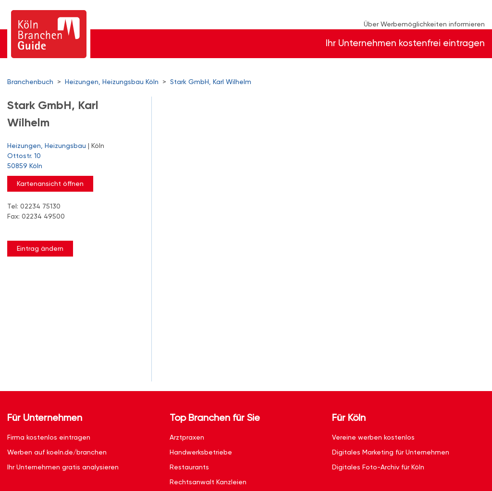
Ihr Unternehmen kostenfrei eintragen (405, 43)
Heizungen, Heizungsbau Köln (112, 82)
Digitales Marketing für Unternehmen (390, 452)
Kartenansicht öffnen (50, 183)
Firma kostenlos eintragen (48, 437)
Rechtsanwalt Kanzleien (208, 482)
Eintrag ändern (40, 248)
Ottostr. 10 (74, 161)
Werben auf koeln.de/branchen (57, 452)
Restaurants (189, 467)
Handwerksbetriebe (201, 452)
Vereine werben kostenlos (373, 437)
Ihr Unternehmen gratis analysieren (63, 467)
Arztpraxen (187, 437)
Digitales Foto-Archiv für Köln (378, 467)
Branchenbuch (30, 82)
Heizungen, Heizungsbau (46, 145)
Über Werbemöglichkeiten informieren (424, 24)
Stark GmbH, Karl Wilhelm (210, 82)
